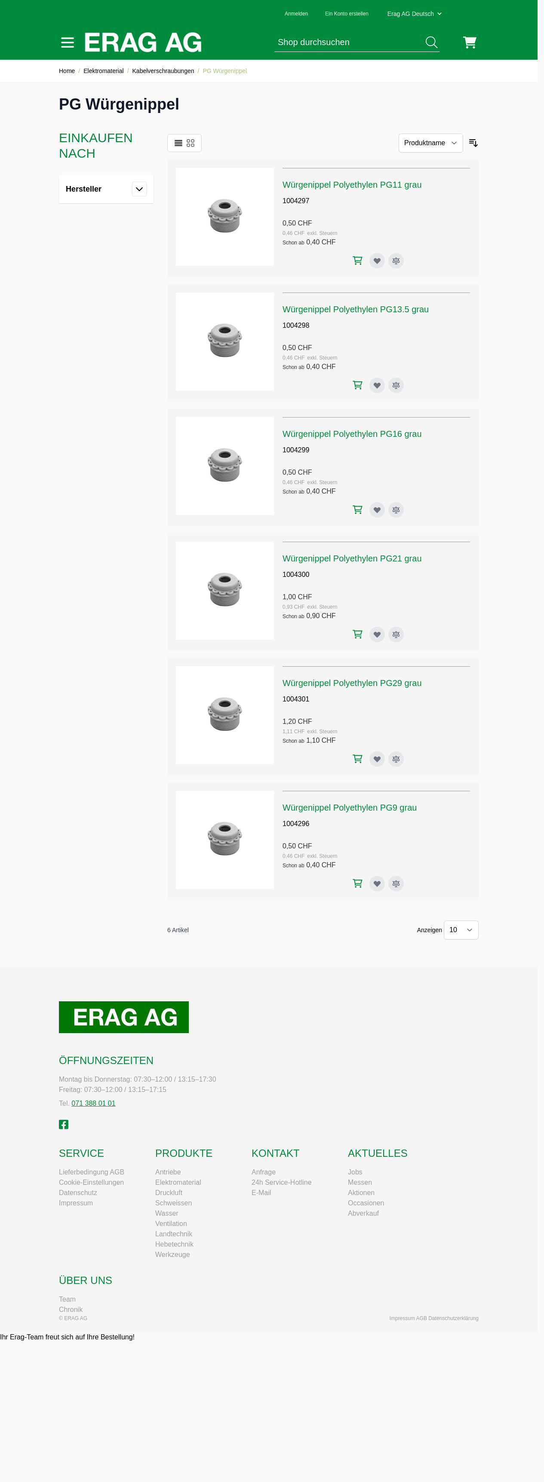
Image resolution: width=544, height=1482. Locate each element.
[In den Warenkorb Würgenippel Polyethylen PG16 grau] (357, 510)
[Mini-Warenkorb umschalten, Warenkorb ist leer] (470, 42)
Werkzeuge (172, 1254)
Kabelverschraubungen (163, 70)
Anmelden (296, 14)
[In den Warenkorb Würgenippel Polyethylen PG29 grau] (357, 759)
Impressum (76, 1203)
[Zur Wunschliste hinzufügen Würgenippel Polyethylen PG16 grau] (377, 510)
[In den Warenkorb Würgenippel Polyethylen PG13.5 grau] (357, 385)
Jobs (355, 1172)
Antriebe (168, 1172)
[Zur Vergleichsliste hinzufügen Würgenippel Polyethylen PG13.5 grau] (396, 385)
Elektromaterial (103, 70)
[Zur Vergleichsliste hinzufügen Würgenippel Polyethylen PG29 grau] (396, 759)
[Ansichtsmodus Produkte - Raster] (190, 143)
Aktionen (361, 1192)
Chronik (71, 1309)
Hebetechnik (174, 1244)
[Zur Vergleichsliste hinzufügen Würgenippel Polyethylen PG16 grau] (396, 510)
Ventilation (171, 1223)
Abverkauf (363, 1213)
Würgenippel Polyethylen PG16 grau (352, 434)
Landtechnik (173, 1234)
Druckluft (168, 1192)
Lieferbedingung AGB (91, 1172)
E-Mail (261, 1192)
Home (67, 70)
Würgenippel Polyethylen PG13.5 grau (356, 309)
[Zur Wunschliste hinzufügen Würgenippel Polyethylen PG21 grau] (377, 634)
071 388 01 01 (93, 1103)
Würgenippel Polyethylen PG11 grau (352, 184)
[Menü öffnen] (67, 42)
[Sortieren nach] (431, 143)
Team (67, 1299)
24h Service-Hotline (282, 1182)
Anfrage (264, 1172)
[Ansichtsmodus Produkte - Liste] (178, 143)
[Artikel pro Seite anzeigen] (461, 930)
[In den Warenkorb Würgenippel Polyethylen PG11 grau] (357, 260)
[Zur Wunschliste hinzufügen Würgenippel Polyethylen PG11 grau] (377, 260)
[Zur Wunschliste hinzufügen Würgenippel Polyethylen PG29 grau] (377, 759)
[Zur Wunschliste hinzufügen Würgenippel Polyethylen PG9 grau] (377, 883)
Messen (360, 1182)
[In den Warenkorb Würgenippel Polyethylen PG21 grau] (357, 634)
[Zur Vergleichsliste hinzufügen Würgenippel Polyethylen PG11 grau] (396, 260)
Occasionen (366, 1203)
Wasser (166, 1213)
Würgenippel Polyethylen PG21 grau (352, 558)
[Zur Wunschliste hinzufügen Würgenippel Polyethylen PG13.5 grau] (377, 385)
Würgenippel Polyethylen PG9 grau (350, 807)
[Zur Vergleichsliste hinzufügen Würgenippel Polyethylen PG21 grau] (396, 634)
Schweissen (173, 1203)
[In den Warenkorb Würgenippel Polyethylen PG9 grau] (357, 883)
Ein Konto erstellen (347, 14)
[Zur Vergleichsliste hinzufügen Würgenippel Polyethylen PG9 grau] (396, 883)
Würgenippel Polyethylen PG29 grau (352, 683)
